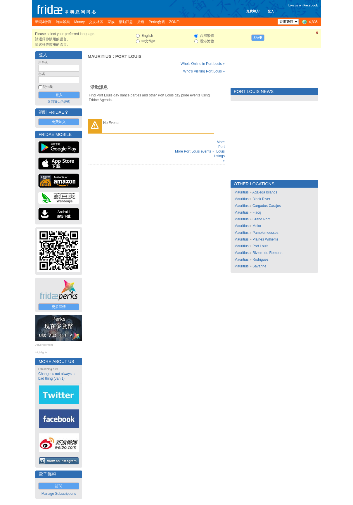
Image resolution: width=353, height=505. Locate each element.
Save (257, 38)
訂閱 (58, 486)
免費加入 (59, 122)
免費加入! (253, 11)
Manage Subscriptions (58, 494)
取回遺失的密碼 (59, 101)
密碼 (41, 74)
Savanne (259, 266)
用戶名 (43, 62)
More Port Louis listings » (219, 151)
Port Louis (128, 56)
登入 (271, 11)
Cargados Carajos (266, 206)
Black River (261, 199)
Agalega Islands (264, 192)
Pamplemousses (265, 233)
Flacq (256, 212)
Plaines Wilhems (265, 239)
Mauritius (99, 56)
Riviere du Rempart (267, 253)
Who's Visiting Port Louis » (204, 71)
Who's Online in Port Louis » (203, 64)
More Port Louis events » (194, 151)
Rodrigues (260, 259)
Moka (256, 226)
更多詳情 (59, 307)
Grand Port (261, 219)
